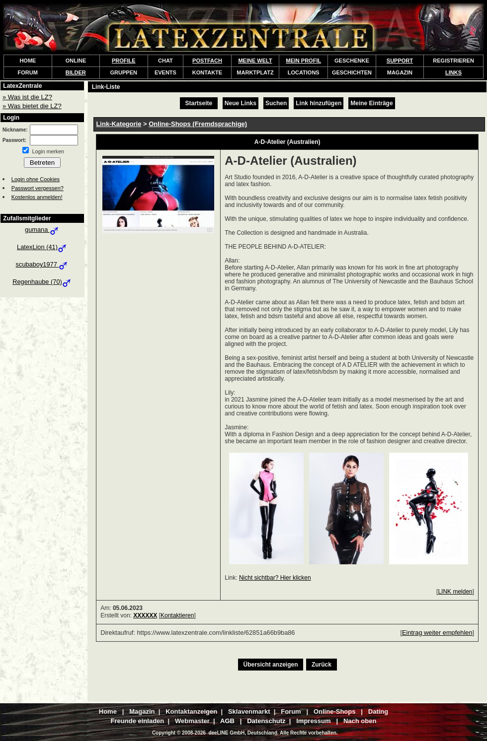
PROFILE (124, 61)
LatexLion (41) (42, 247)
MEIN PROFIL (303, 61)
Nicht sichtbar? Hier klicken (275, 577)
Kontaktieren (177, 615)
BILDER (76, 72)
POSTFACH (207, 61)
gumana (42, 229)
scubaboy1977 (42, 264)
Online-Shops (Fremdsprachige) (198, 124)
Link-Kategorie (118, 124)
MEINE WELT (255, 61)
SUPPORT (400, 61)
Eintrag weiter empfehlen (437, 632)
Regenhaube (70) (42, 281)
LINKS (453, 72)
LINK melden (455, 591)
